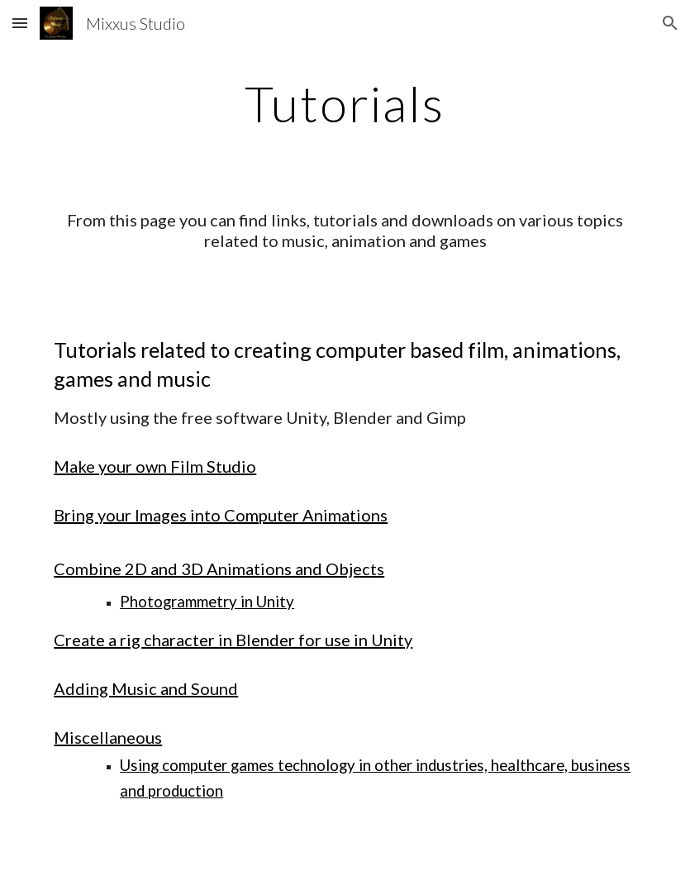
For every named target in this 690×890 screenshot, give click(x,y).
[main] (344, 103)
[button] (20, 22)
